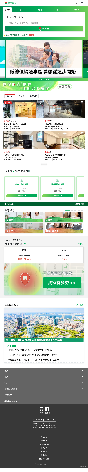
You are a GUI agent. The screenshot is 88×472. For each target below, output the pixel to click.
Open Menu (82, 3)
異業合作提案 (44, 459)
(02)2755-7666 (45, 423)
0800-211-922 (50, 419)
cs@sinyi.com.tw (49, 425)
